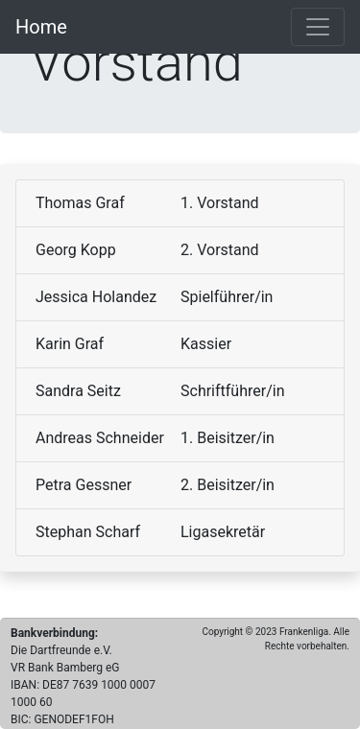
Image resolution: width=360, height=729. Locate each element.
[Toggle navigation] (318, 27)
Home (41, 26)
